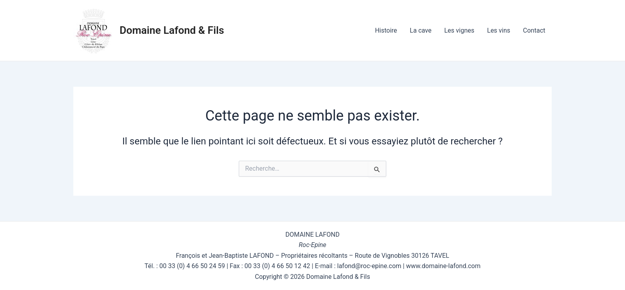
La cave (420, 30)
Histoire (386, 30)
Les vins (498, 30)
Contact (534, 30)
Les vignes (459, 30)
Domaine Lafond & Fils (172, 30)
